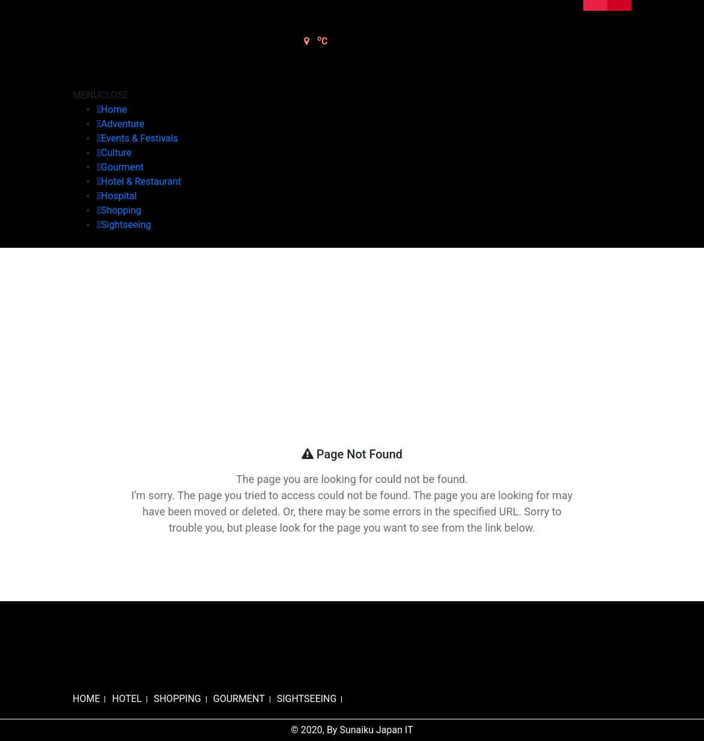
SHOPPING (177, 698)
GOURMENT (239, 698)
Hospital (119, 196)
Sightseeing (126, 224)
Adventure (122, 124)
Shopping (121, 210)
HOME (86, 698)
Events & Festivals (139, 138)
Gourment (122, 167)
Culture (116, 152)
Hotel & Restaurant (141, 181)
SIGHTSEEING (307, 698)
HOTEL (126, 698)
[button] (101, 95)
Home (114, 109)
